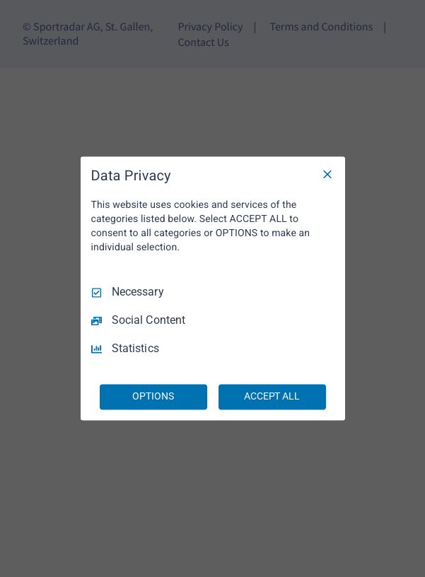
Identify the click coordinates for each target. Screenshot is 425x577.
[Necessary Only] (327, 174)
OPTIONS (152, 396)
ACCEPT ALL (272, 396)
